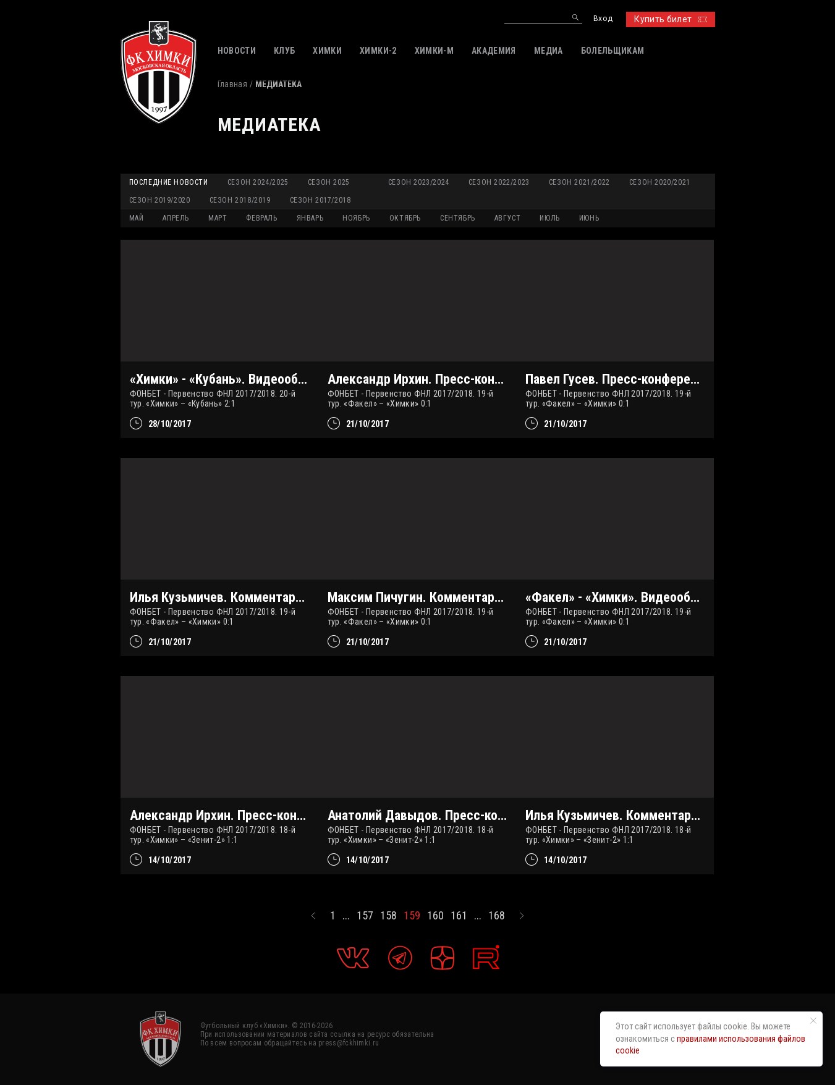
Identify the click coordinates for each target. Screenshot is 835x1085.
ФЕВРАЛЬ (261, 218)
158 (388, 915)
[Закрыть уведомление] (813, 1021)
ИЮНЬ (589, 218)
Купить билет (670, 19)
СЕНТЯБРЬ (457, 218)
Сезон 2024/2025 (258, 182)
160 (435, 915)
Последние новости (168, 182)
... (346, 915)
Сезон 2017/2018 (320, 200)
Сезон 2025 (329, 182)
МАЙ (136, 218)
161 (459, 915)
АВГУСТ (507, 218)
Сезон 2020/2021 (659, 182)
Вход (602, 19)
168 (496, 915)
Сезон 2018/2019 (240, 200)
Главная (232, 84)
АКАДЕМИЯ (494, 51)
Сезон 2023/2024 (418, 182)
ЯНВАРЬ (310, 218)
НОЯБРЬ (356, 218)
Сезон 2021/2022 (579, 182)
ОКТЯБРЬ (405, 218)
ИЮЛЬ (549, 218)
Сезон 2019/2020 (159, 200)
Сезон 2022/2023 (499, 182)
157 (365, 915)
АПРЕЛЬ (176, 218)
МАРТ (217, 218)
